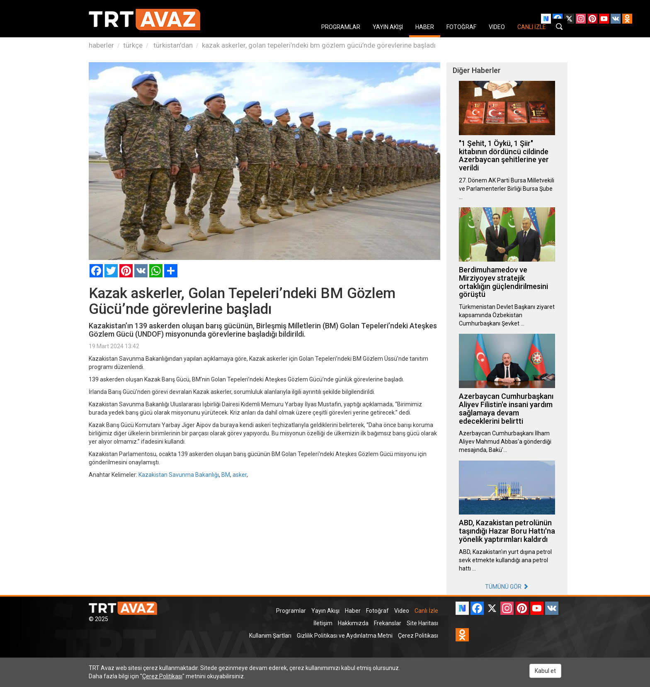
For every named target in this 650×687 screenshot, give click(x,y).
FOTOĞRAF (461, 27)
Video (401, 610)
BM (225, 474)
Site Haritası (422, 623)
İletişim (322, 623)
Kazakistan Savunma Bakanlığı (178, 474)
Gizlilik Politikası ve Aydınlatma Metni (345, 635)
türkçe (133, 45)
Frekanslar (387, 623)
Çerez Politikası (418, 635)
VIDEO (497, 27)
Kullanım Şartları (270, 635)
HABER (424, 27)
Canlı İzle (426, 610)
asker (240, 474)
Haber (353, 610)
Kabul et (545, 671)
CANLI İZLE (531, 27)
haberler (101, 45)
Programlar (291, 610)
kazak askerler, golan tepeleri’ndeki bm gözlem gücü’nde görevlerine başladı (319, 45)
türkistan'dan (172, 45)
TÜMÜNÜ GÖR (507, 586)
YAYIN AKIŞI (388, 27)
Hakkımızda (353, 623)
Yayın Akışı (325, 610)
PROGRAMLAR (340, 27)
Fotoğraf (377, 610)
